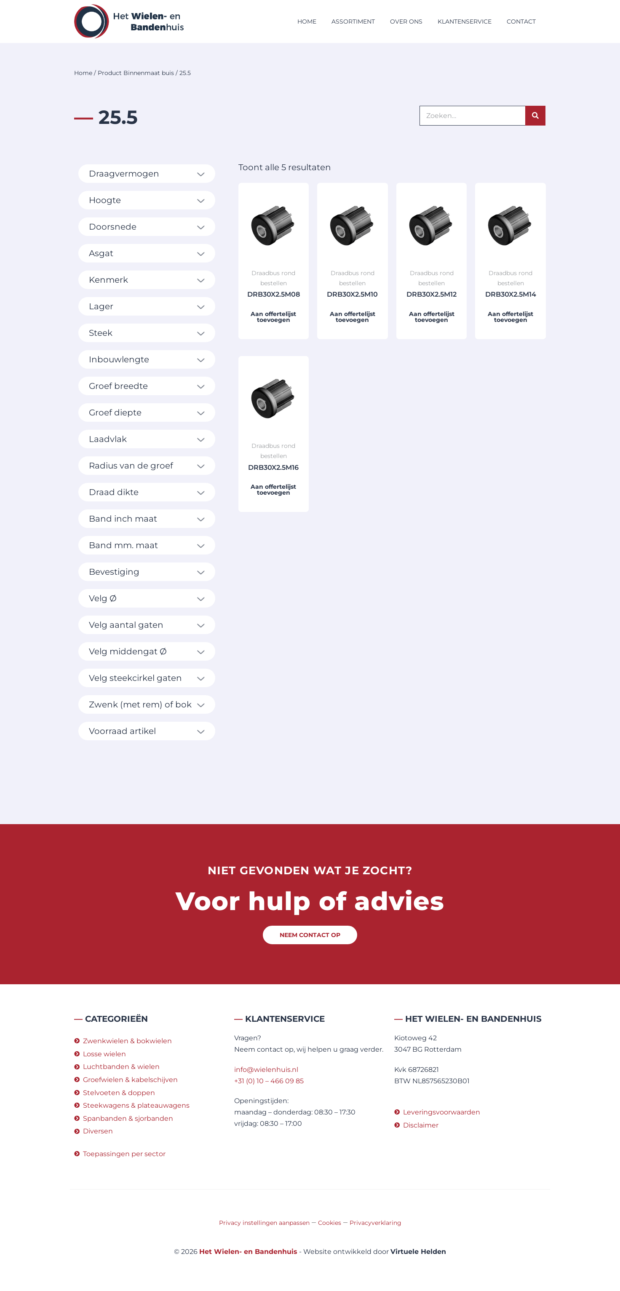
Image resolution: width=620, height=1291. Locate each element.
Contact (521, 21)
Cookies (329, 1223)
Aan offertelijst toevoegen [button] (273, 317)
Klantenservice (465, 21)
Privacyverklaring (375, 1223)
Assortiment (353, 21)
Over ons (406, 21)
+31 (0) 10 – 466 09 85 (269, 1081)
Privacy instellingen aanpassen (264, 1223)
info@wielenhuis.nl (266, 1070)
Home (306, 21)
